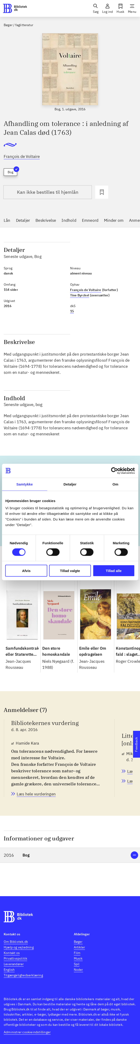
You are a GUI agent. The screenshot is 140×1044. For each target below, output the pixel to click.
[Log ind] (107, 8)
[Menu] (132, 8)
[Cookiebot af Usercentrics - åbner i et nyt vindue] (114, 470)
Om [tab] (115, 484)
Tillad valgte (70, 571)
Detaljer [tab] (70, 484)
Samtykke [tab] (24, 484)
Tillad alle (114, 571)
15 (72, 311)
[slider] (70, 72)
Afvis (26, 571)
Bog (12, 171)
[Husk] (120, 8)
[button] (70, 855)
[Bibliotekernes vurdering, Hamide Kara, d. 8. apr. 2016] (36, 794)
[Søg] (95, 8)
